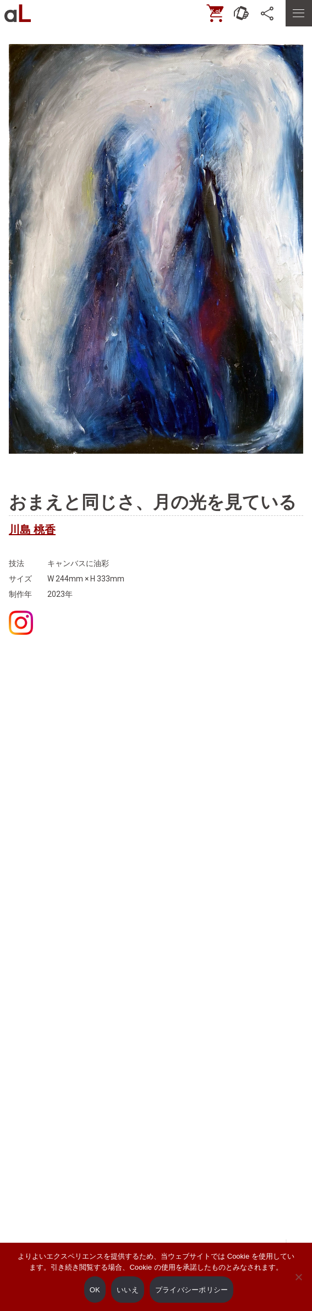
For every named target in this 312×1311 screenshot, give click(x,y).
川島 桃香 (32, 529)
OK (95, 1290)
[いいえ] (298, 1284)
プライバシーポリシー (191, 1290)
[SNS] (268, 13)
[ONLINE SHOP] (215, 13)
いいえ (128, 1290)
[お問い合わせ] (241, 13)
